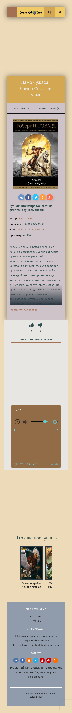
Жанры (37, 621)
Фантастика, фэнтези (31, 229)
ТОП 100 (37, 616)
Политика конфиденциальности (37, 636)
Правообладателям (37, 640)
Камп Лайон (26, 218)
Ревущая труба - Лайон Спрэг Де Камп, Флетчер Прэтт (31, 584)
